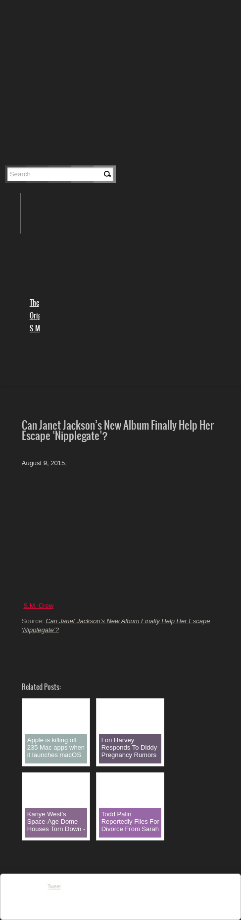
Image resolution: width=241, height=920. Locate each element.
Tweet (54, 886)
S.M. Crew (38, 605)
